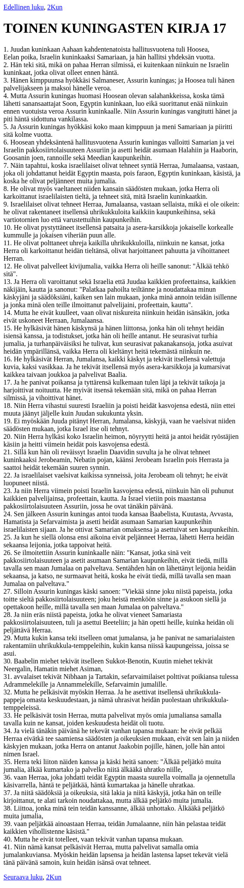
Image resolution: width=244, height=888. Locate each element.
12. (8, 266)
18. (8, 405)
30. (8, 661)
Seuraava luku (23, 877)
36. (8, 777)
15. (8, 328)
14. (8, 312)
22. (8, 475)
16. (8, 359)
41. (8, 847)
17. (8, 382)
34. (8, 730)
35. (8, 761)
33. (8, 715)
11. (8, 243)
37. (8, 792)
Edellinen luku (23, 7)
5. (6, 126)
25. (8, 537)
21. (8, 452)
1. (6, 49)
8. (6, 188)
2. (6, 64)
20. (8, 436)
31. (8, 676)
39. (8, 823)
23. (8, 490)
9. (6, 204)
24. (8, 514)
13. (8, 281)
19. (8, 421)
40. (8, 839)
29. (8, 637)
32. (8, 692)
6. (6, 142)
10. (8, 227)
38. (8, 808)
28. (8, 614)
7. (6, 165)
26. (8, 552)
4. (6, 95)
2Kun (55, 7)
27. (8, 591)
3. (6, 80)
